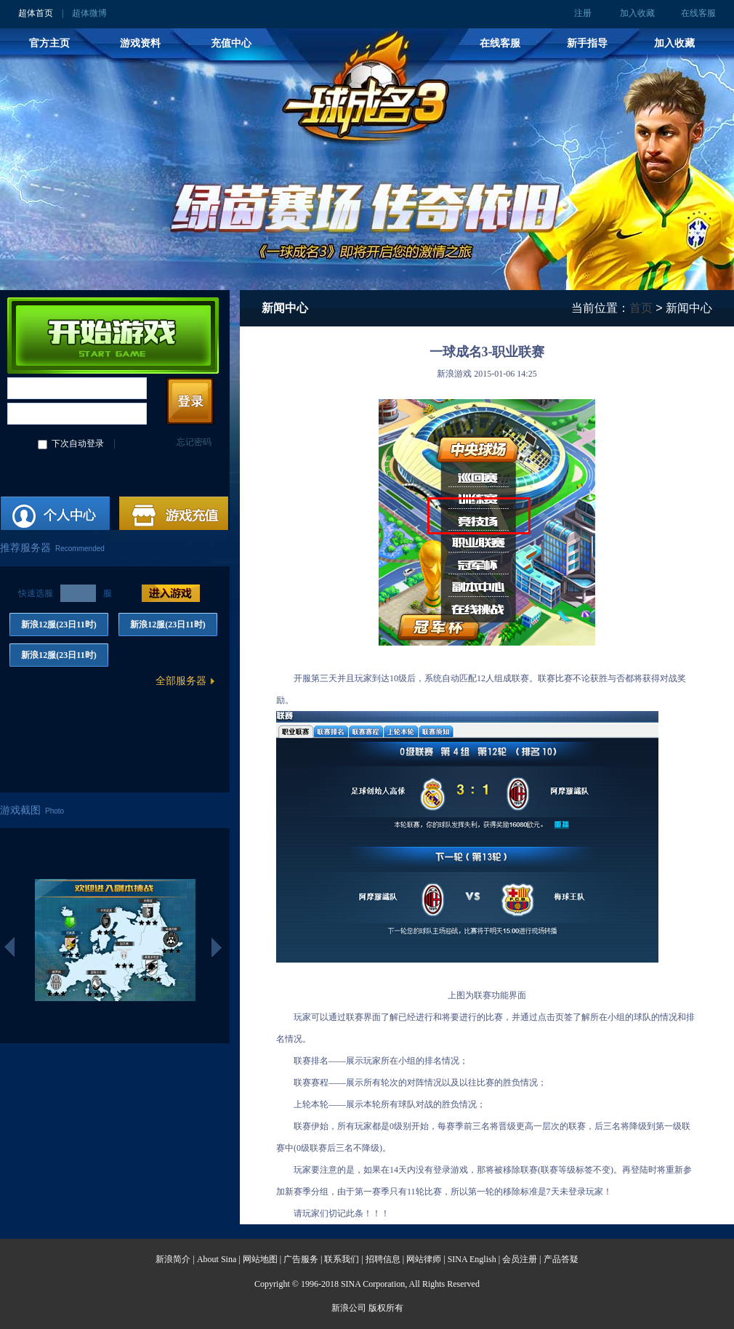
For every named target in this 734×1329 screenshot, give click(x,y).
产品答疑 (561, 1259)
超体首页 (35, 13)
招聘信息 (383, 1259)
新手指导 (587, 43)
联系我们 (341, 1259)
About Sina (216, 1259)
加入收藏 (637, 13)
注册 (583, 13)
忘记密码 (194, 442)
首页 (641, 308)
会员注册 (519, 1259)
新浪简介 (173, 1259)
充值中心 (231, 43)
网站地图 (260, 1259)
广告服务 (300, 1259)
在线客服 (698, 13)
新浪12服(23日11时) (58, 624)
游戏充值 (174, 517)
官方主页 (49, 43)
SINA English (472, 1259)
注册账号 (55, 517)
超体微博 (89, 13)
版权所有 (385, 1308)
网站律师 (423, 1259)
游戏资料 (140, 43)
